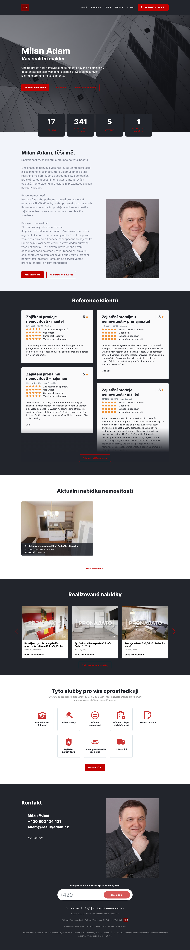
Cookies (97, 908)
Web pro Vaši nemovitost (72, 920)
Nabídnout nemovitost (61, 274)
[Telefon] (79, 894)
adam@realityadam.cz (48, 827)
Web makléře (111, 920)
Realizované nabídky (85, 87)
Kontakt (130, 7)
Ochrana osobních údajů (78, 908)
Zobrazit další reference (95, 458)
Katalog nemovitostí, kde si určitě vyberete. (107, 926)
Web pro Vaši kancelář (94, 920)
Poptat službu (95, 767)
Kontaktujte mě (32, 274)
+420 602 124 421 (44, 821)
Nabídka (119, 7)
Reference (96, 7)
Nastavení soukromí (114, 908)
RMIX (123, 920)
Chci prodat (60, 87)
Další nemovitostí (95, 568)
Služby (108, 7)
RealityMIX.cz (81, 926)
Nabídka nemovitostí (35, 87)
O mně (84, 7)
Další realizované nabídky (95, 665)
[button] (173, 632)
